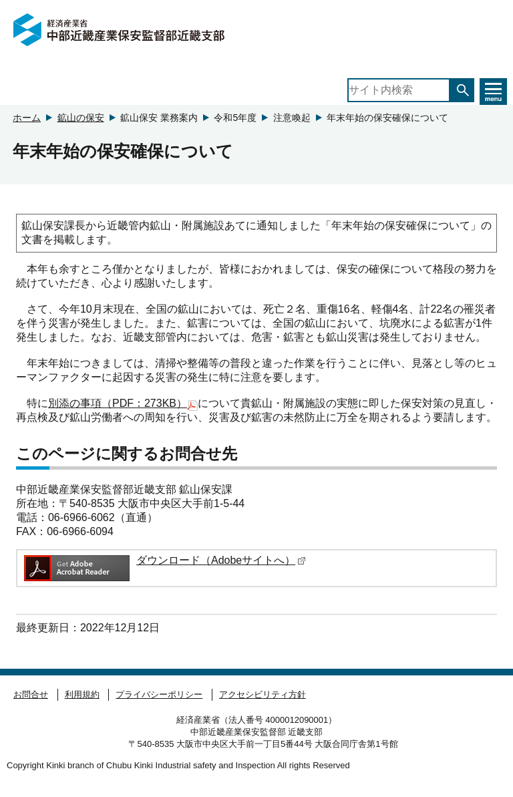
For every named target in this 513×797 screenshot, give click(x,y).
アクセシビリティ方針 (262, 694)
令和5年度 (235, 117)
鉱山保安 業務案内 (159, 117)
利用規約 (82, 694)
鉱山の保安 (80, 117)
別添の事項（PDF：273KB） (123, 404)
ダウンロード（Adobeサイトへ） (221, 560)
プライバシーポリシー (159, 694)
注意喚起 (292, 117)
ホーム (27, 117)
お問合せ (30, 694)
